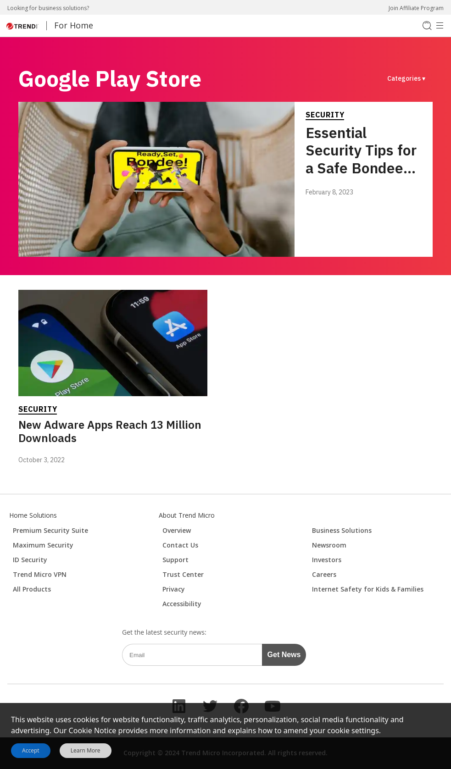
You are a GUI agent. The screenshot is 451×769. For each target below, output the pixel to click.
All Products (32, 589)
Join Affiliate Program (416, 8)
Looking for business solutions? (48, 8)
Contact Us (180, 545)
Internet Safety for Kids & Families (367, 589)
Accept (30, 750)
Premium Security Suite (50, 530)
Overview (176, 530)
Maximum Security (43, 545)
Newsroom (329, 545)
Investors (326, 559)
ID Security (30, 559)
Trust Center (183, 574)
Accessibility (181, 603)
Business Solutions (342, 530)
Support (175, 559)
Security (325, 114)
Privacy (173, 589)
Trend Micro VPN (40, 574)
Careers (324, 574)
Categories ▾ (406, 78)
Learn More (85, 750)
